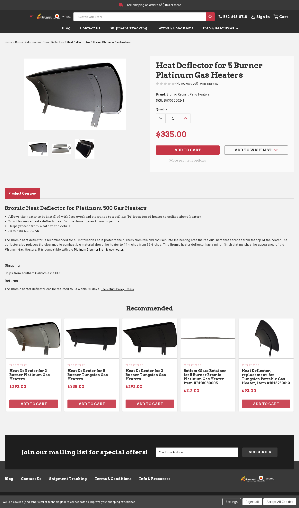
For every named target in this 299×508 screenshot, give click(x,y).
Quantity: (162, 109)
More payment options (187, 160)
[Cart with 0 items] (283, 17)
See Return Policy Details (117, 289)
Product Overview (22, 193)
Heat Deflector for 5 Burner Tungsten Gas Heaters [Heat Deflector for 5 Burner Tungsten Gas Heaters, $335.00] (87, 375)
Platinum (98, 249)
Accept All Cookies (280, 502)
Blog (66, 28)
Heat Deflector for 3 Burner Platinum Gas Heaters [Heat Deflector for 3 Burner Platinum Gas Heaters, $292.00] (29, 375)
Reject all (252, 502)
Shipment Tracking (128, 28)
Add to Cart (34, 404)
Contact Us (90, 28)
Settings (232, 502)
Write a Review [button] (209, 83)
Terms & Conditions (175, 28)
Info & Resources (220, 28)
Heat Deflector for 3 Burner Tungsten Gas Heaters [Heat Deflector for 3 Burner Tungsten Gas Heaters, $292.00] (146, 375)
